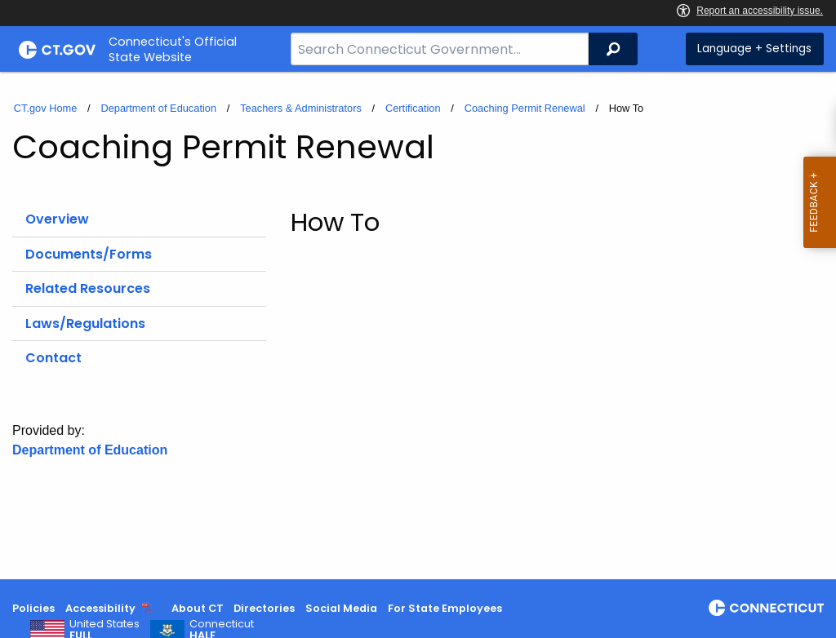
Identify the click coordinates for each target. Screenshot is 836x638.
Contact (53, 357)
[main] (418, 325)
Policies (33, 608)
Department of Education (158, 108)
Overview (57, 219)
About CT (197, 608)
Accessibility (100, 608)
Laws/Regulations (85, 323)
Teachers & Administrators (301, 108)
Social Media (341, 608)
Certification (413, 108)
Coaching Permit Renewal (525, 108)
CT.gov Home (46, 108)
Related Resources (87, 288)
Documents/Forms (88, 254)
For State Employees (445, 608)
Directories (264, 608)
